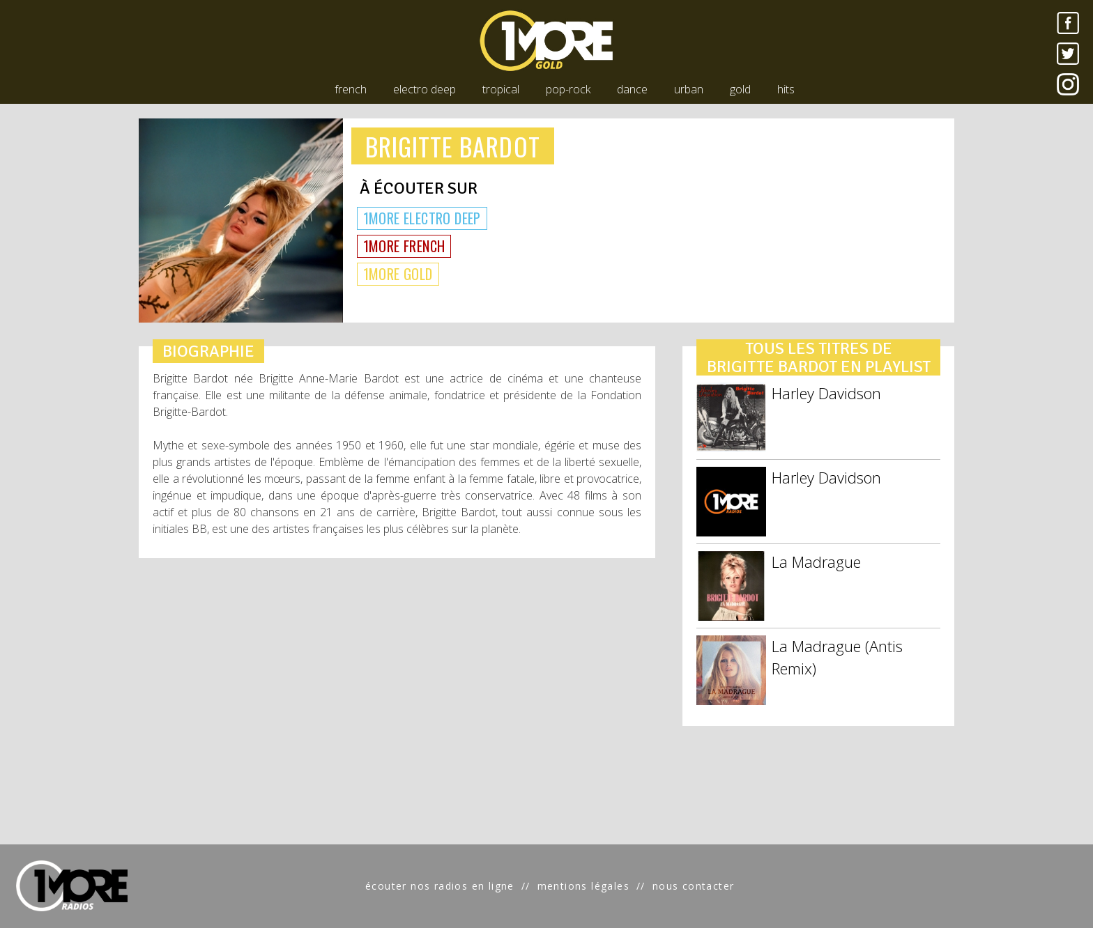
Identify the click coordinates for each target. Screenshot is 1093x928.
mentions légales (583, 885)
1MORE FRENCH (404, 245)
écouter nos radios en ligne (439, 885)
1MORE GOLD (398, 273)
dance (632, 89)
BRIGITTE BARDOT (452, 145)
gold (740, 89)
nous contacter (693, 885)
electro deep (424, 89)
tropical (500, 89)
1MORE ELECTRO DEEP (422, 218)
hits (786, 89)
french (351, 89)
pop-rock (568, 89)
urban (688, 89)
